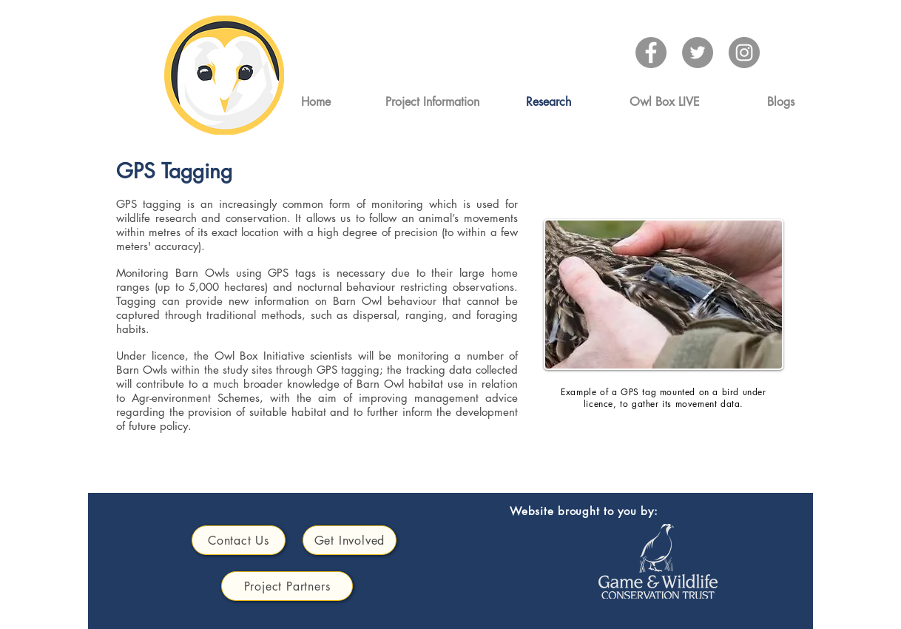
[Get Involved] (349, 540)
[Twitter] (697, 52)
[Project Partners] (287, 586)
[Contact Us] (239, 540)
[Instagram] (744, 52)
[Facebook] (651, 52)
